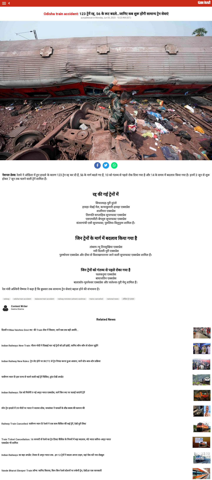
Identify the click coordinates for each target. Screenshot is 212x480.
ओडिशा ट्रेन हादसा (128, 299)
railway (6, 299)
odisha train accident (22, 299)
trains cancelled (96, 299)
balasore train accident (44, 299)
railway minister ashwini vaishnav (72, 299)
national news (113, 299)
